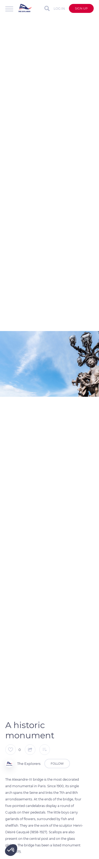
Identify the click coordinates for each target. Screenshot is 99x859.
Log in (59, 9)
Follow (57, 763)
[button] (11, 850)
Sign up (81, 8)
